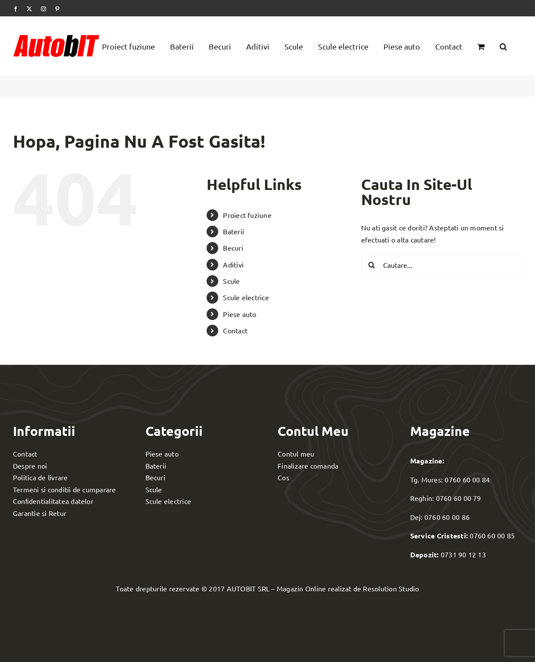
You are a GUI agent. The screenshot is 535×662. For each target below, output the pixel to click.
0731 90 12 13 (463, 554)
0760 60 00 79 (458, 498)
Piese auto (239, 314)
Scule (231, 281)
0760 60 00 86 (447, 517)
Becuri (233, 247)
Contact (235, 330)
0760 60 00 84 (467, 479)
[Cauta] (372, 265)
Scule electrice (246, 297)
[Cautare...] (441, 265)
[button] (503, 45)
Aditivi (233, 264)
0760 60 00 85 (492, 535)
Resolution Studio (391, 588)
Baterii (233, 231)
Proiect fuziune (247, 215)
